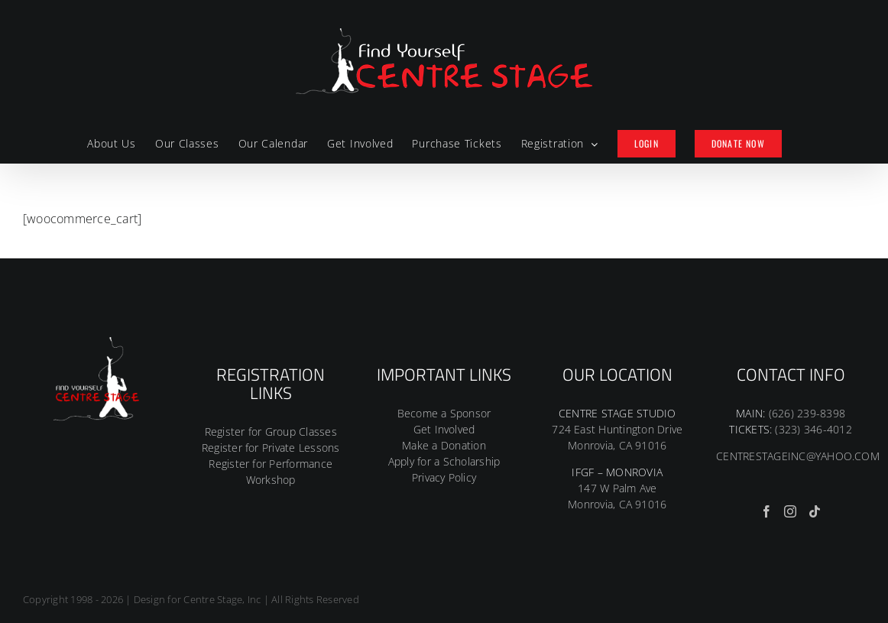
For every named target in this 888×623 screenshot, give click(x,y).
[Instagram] (790, 511)
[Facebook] (766, 511)
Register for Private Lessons (271, 447)
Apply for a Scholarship (444, 461)
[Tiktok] (815, 511)
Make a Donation (444, 445)
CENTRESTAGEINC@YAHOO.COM (798, 456)
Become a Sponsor (444, 413)
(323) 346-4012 (813, 429)
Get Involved (444, 429)
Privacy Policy (444, 477)
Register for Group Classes (271, 431)
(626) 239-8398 (807, 413)
